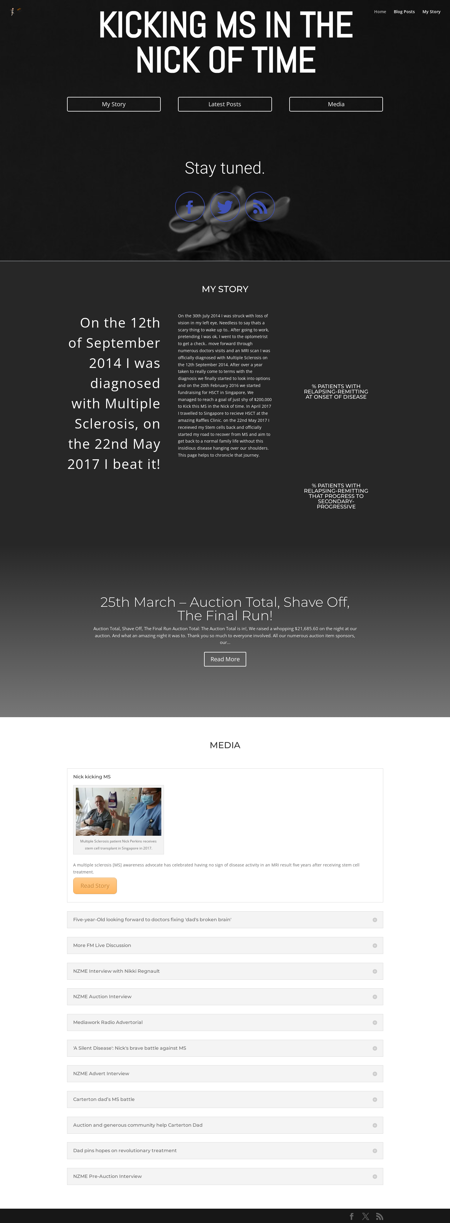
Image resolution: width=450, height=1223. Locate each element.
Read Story (95, 886)
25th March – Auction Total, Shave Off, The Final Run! (225, 609)
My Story (431, 12)
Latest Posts (224, 104)
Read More (225, 659)
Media (336, 104)
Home (380, 12)
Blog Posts (404, 12)
